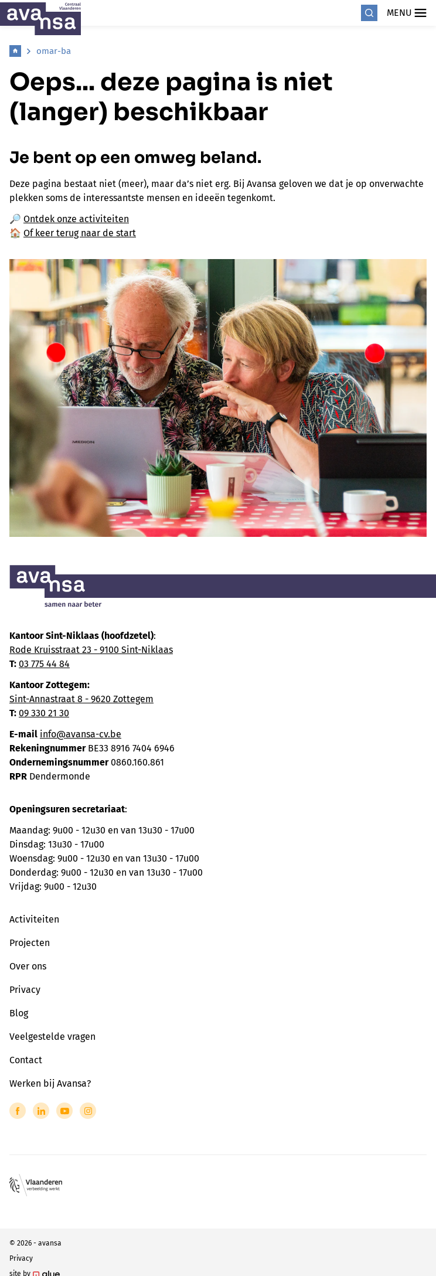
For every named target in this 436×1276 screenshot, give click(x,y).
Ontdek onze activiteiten (76, 218)
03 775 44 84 (44, 663)
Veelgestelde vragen (52, 1036)
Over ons (27, 966)
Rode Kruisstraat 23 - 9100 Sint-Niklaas (91, 649)
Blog (18, 1013)
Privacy (24, 989)
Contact (25, 1060)
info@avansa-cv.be (80, 734)
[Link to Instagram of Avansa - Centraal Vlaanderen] (88, 1111)
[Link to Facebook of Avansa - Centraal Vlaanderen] (17, 1111)
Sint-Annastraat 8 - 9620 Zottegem (81, 699)
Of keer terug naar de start (79, 233)
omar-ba (53, 51)
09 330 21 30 (44, 713)
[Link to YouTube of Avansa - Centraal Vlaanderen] (64, 1111)
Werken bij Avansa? (50, 1083)
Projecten (29, 942)
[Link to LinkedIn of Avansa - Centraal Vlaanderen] (41, 1111)
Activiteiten (34, 919)
